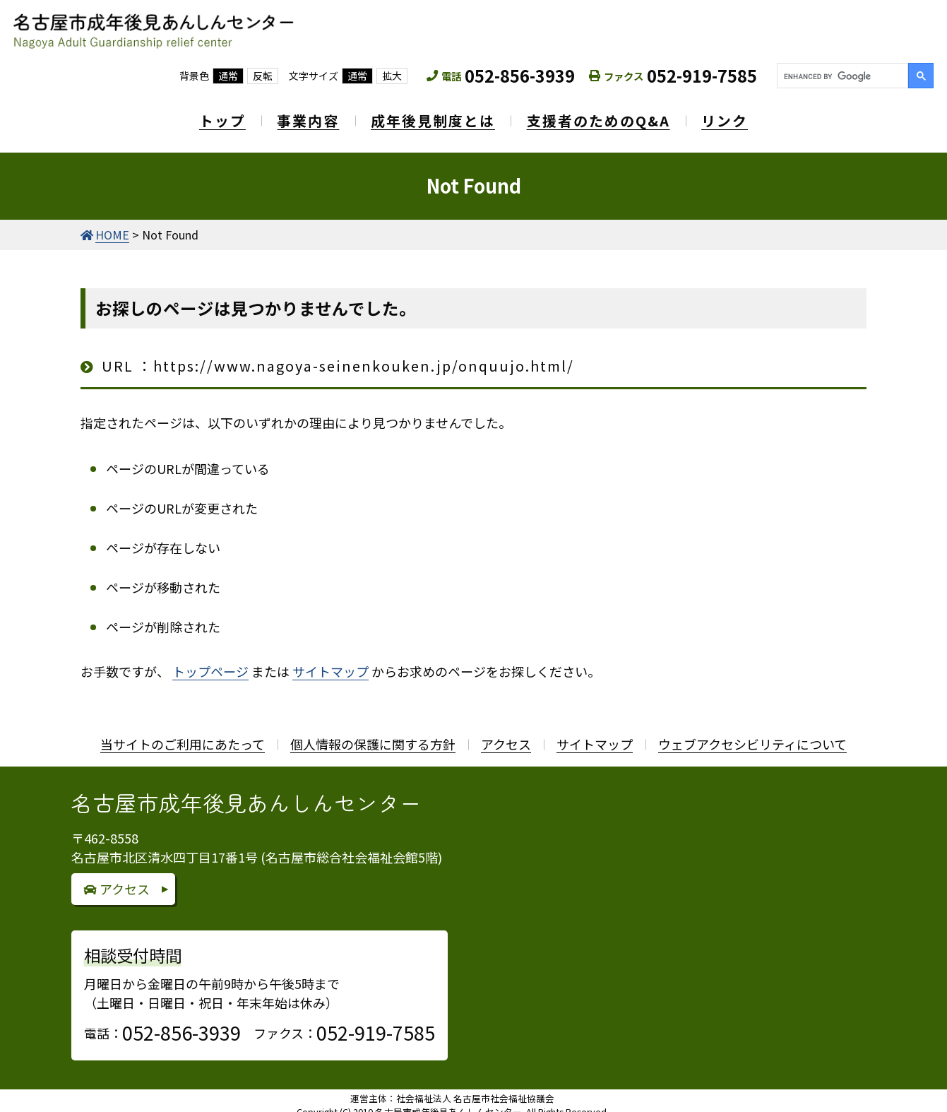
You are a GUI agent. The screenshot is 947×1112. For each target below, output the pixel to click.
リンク (738, 116)
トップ (209, 116)
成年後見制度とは (433, 116)
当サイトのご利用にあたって (182, 735)
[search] (841, 76)
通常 (228, 76)
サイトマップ (330, 662)
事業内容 (301, 116)
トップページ (210, 662)
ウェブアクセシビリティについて (752, 735)
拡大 (392, 76)
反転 (263, 76)
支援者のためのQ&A (605, 116)
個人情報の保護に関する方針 (372, 735)
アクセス (506, 735)
